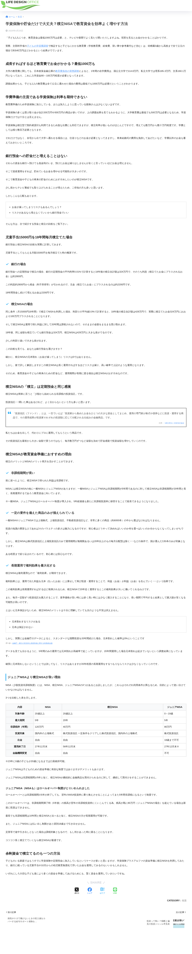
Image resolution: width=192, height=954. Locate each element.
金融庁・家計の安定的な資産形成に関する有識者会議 (32, 643)
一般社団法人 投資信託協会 (174, 423)
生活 (184, 900)
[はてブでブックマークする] (102, 891)
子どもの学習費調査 (37, 46)
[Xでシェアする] (76, 891)
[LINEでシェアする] (115, 891)
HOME (96, 942)
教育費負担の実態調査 (67, 71)
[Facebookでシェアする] (89, 891)
